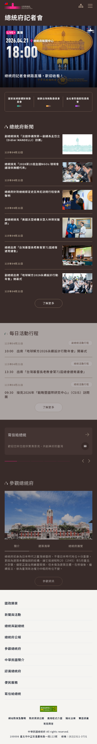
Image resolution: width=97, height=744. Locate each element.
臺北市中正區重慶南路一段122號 (38, 736)
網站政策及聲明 (17, 718)
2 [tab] (24, 472)
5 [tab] (63, 472)
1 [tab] (11, 472)
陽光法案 (71, 718)
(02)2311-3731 (78, 736)
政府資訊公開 (36, 718)
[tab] (17, 557)
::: (2, 2)
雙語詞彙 (84, 718)
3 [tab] (37, 472)
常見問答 (48, 723)
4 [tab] (50, 472)
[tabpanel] (48, 49)
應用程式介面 (54, 718)
